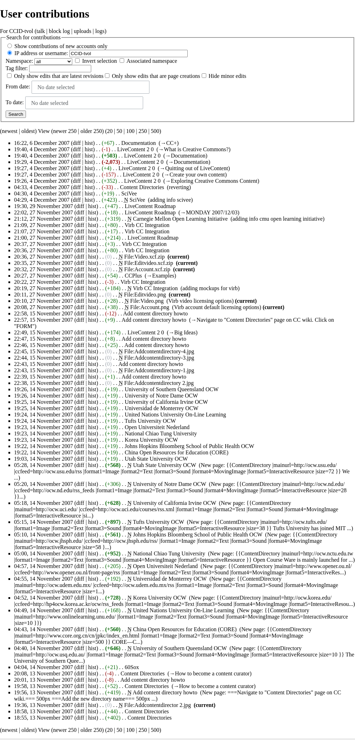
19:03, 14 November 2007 (43, 459)
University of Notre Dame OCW (161, 396)
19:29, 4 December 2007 (41, 162)
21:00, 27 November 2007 (43, 238)
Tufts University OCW (150, 421)
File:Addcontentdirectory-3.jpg (159, 358)
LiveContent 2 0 (135, 149)
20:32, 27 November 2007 (43, 269)
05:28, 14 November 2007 (43, 465)
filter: (17, 68)
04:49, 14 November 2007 (43, 610)
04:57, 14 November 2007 (43, 566)
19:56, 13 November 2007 (43, 692)
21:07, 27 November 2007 (43, 231)
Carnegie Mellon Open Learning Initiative (180, 219)
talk (40, 31)
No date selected (56, 87)
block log (59, 31)
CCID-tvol (21, 31)
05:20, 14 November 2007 (43, 484)
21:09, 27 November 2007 (43, 225)
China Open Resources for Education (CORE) (176, 452)
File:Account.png (149, 307)
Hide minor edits (228, 76)
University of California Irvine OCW (166, 402)
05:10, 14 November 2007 (43, 535)
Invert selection (99, 61)
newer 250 (64, 131)
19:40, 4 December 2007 (41, 149)
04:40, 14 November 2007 (43, 648)
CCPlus (133, 276)
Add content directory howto (155, 313)
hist (89, 143)
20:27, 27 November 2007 (43, 276)
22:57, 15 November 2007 (43, 320)
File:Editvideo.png (145, 295)
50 (119, 131)
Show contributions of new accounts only (60, 46)
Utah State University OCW (156, 459)
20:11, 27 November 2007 (43, 295)
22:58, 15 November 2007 (43, 313)
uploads (82, 31)
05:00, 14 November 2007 (43, 553)
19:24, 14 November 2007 (43, 415)
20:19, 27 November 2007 (43, 288)
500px (43, 699)
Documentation (138, 143)
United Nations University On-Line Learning (175, 415)
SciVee (129, 193)
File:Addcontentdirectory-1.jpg (159, 370)
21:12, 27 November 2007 (43, 219)
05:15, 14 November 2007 (43, 522)
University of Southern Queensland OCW (171, 389)
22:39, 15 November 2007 (43, 377)
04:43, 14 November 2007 (43, 629)
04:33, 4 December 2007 (41, 187)
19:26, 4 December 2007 (41, 181)
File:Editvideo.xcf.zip (148, 263)
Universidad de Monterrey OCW (161, 408)
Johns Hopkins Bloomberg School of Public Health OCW (189, 446)
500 (155, 131)
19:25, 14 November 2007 (43, 402)
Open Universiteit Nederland (157, 427)
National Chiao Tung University (161, 433)
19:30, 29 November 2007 (43, 206)
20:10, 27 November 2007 (43, 301)
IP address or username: (41, 53)
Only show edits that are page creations (156, 76)
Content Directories (142, 187)
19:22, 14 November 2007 (43, 446)
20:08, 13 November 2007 (43, 673)
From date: (18, 86)
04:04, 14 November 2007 (43, 667)
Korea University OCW (151, 440)
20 (110, 131)
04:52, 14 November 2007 (43, 598)
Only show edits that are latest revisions (58, 76)
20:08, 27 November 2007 (43, 307)
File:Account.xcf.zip (147, 269)
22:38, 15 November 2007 (43, 383)
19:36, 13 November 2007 (43, 705)
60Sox (132, 667)
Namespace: (19, 61)
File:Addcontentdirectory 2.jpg (159, 383)
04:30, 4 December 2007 (41, 193)
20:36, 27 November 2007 (43, 250)
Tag (10, 68)
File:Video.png (146, 301)
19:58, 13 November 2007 (43, 686)
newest (9, 131)
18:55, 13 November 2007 (43, 718)
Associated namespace (151, 61)
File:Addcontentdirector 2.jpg (157, 705)
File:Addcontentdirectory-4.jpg (159, 351)
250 (143, 131)
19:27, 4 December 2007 (41, 168)
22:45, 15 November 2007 (43, 351)
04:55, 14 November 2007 (43, 579)
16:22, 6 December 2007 (41, 143)
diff (77, 143)
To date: (15, 102)
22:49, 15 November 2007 (43, 332)
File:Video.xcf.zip (144, 257)
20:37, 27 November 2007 (43, 244)
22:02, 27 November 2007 (43, 212)
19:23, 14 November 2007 (43, 427)
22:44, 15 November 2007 (43, 358)
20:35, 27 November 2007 (43, 263)
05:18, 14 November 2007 (43, 503)
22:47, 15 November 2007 (43, 339)
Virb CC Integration (147, 225)
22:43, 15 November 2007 (43, 364)
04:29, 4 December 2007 (41, 200)
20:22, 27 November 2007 (43, 282)
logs (100, 31)
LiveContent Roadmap (150, 206)
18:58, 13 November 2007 (43, 711)
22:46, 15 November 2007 (43, 345)
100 (130, 131)
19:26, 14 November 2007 (43, 389)
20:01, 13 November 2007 (43, 680)
